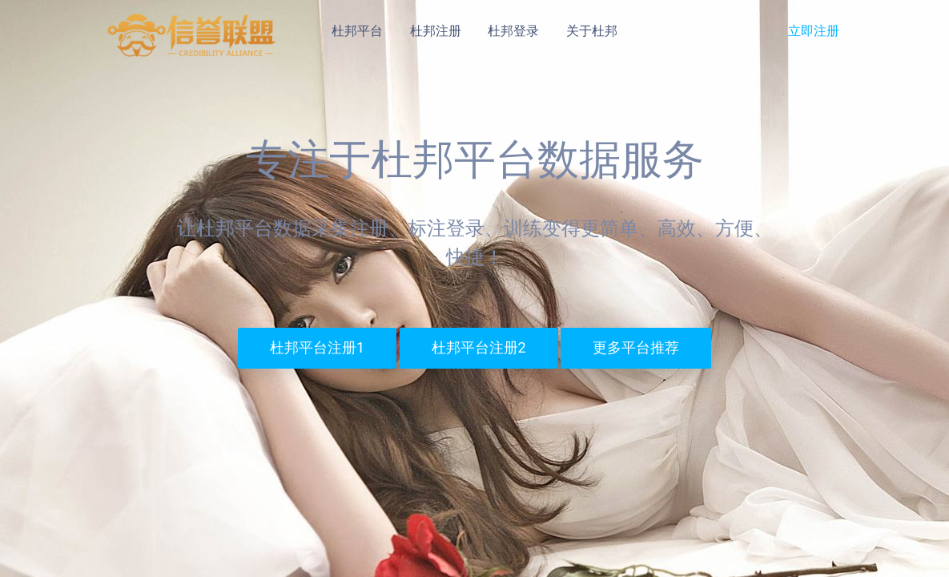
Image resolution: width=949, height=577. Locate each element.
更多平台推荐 (636, 347)
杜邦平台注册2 (479, 347)
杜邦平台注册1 (317, 347)
